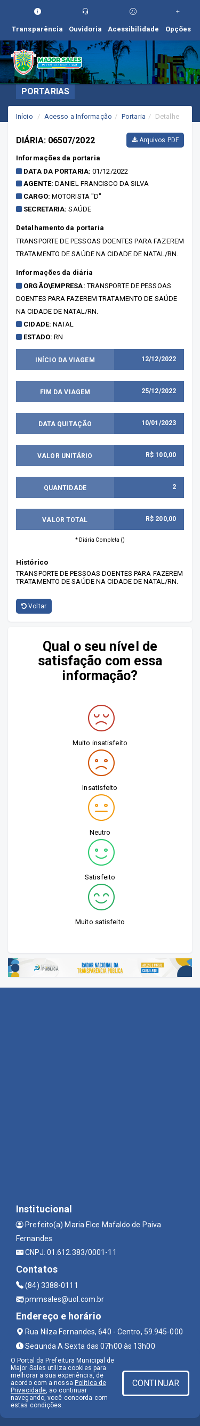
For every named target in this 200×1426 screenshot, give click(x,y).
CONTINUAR (155, 1383)
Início (24, 116)
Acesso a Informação (78, 116)
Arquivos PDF (155, 140)
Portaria (134, 116)
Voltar (33, 606)
